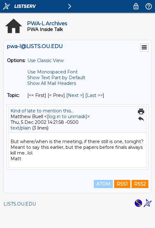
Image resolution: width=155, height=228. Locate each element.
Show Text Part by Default (56, 77)
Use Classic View (45, 60)
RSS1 (122, 184)
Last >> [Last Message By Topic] (95, 95)
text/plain (20, 128)
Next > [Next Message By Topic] (75, 95)
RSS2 (140, 184)
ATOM (103, 184)
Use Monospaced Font (52, 72)
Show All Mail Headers (51, 83)
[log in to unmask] (67, 116)
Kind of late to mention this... (42, 111)
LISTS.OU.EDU (19, 204)
